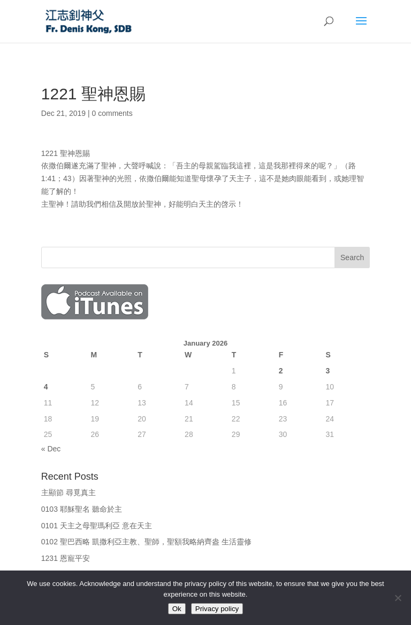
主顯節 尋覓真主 (68, 492)
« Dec (51, 448)
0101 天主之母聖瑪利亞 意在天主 (96, 525)
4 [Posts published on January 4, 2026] (46, 386)
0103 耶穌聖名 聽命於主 (81, 509)
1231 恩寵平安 (65, 558)
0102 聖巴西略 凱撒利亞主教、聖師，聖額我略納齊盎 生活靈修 (146, 541)
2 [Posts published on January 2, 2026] (281, 370)
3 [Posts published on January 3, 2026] (327, 370)
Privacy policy (217, 609)
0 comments (112, 113)
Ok (176, 609)
